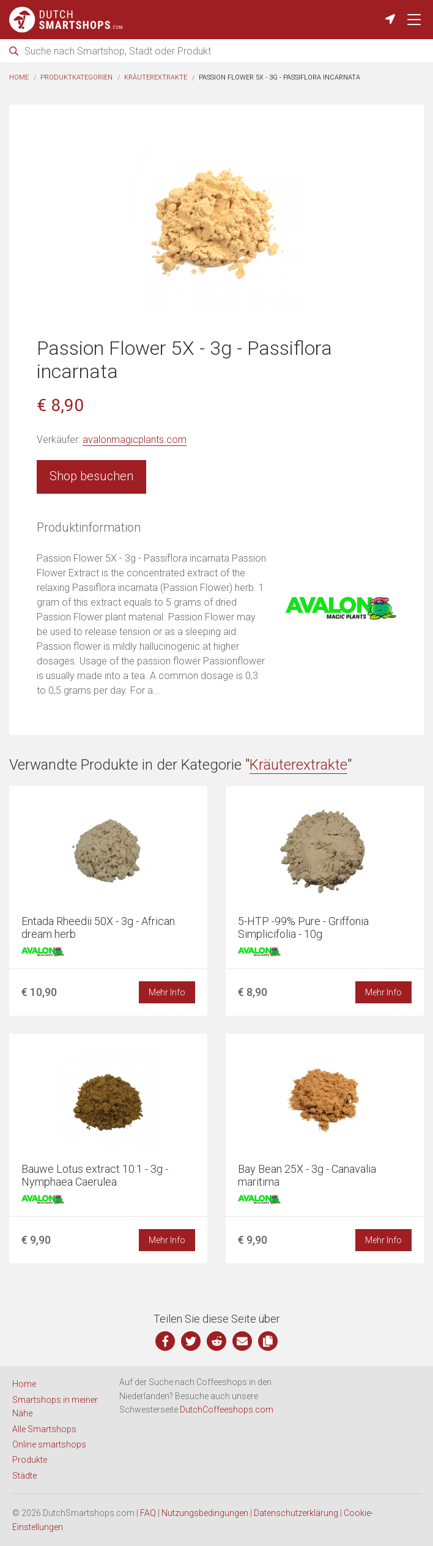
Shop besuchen (91, 476)
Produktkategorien (76, 77)
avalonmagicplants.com (135, 439)
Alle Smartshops (44, 1429)
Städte (24, 1476)
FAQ (148, 1513)
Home (19, 77)
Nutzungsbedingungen (204, 1513)
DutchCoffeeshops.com (226, 1409)
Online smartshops (49, 1444)
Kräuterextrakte (155, 77)
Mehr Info (167, 992)
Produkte (29, 1460)
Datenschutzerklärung (296, 1513)
